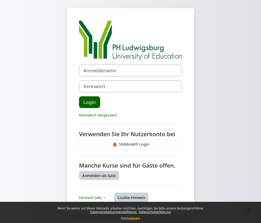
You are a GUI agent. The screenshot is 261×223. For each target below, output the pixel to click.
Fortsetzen (130, 218)
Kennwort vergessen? (98, 115)
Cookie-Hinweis (131, 197)
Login (89, 102)
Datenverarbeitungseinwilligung (113, 212)
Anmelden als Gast (99, 175)
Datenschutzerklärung (155, 212)
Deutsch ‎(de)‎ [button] (90, 197)
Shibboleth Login (130, 145)
